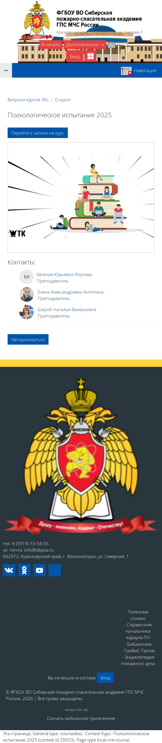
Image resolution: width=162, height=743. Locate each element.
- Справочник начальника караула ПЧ (138, 631)
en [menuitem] (119, 45)
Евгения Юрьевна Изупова (64, 274)
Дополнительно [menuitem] (83, 44)
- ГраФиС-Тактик (138, 650)
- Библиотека (138, 644)
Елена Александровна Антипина (71, 292)
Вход (75, 56)
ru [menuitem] (111, 45)
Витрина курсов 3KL (28, 99)
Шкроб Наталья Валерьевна (67, 309)
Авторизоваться (28, 339)
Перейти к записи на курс (37, 133)
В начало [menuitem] (51, 44)
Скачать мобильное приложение (81, 718)
